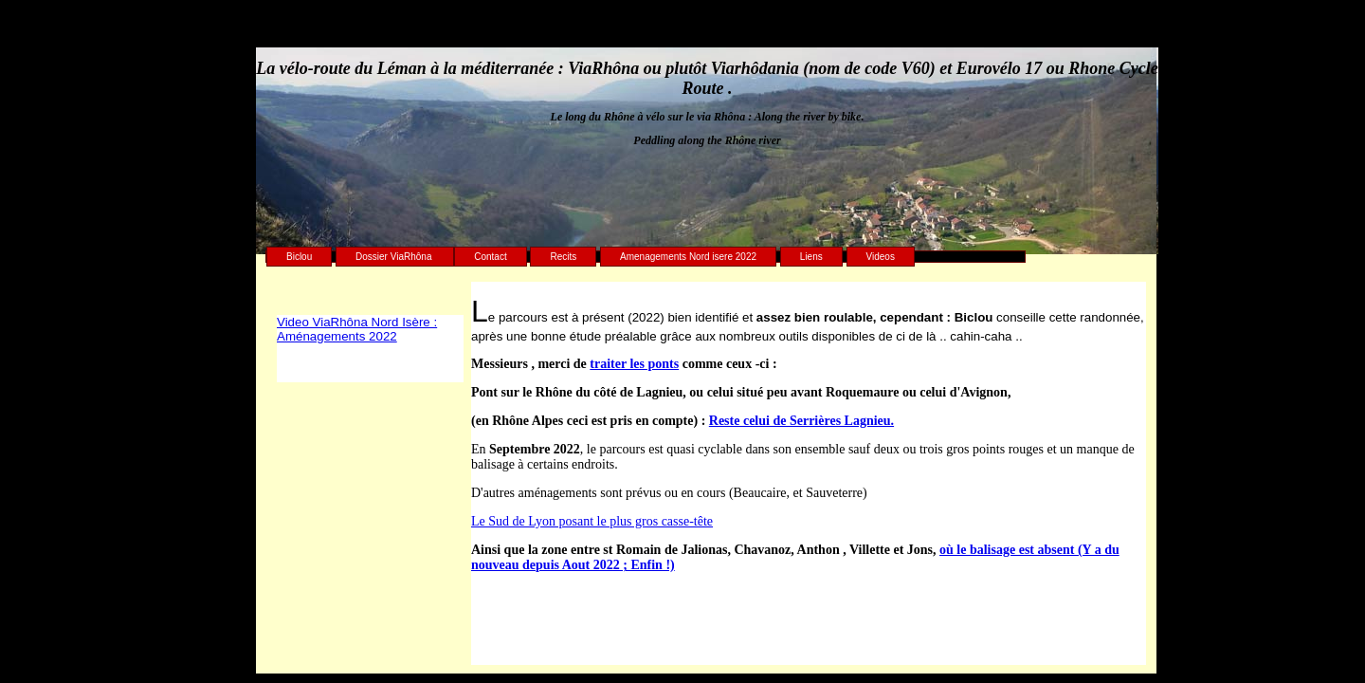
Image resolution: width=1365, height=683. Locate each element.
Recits (563, 256)
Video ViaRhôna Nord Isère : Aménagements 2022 (357, 329)
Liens (811, 256)
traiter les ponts (634, 364)
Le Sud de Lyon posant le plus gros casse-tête (592, 521)
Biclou (299, 256)
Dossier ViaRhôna (394, 256)
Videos (880, 256)
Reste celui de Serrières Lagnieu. (801, 421)
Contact (490, 256)
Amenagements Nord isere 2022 (688, 256)
